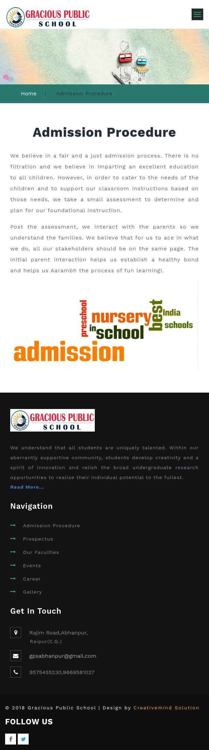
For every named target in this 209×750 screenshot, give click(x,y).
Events (32, 565)
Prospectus (38, 539)
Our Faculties (41, 552)
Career (32, 579)
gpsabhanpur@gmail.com (62, 656)
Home (28, 93)
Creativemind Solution (166, 707)
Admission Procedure (51, 525)
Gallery (32, 592)
